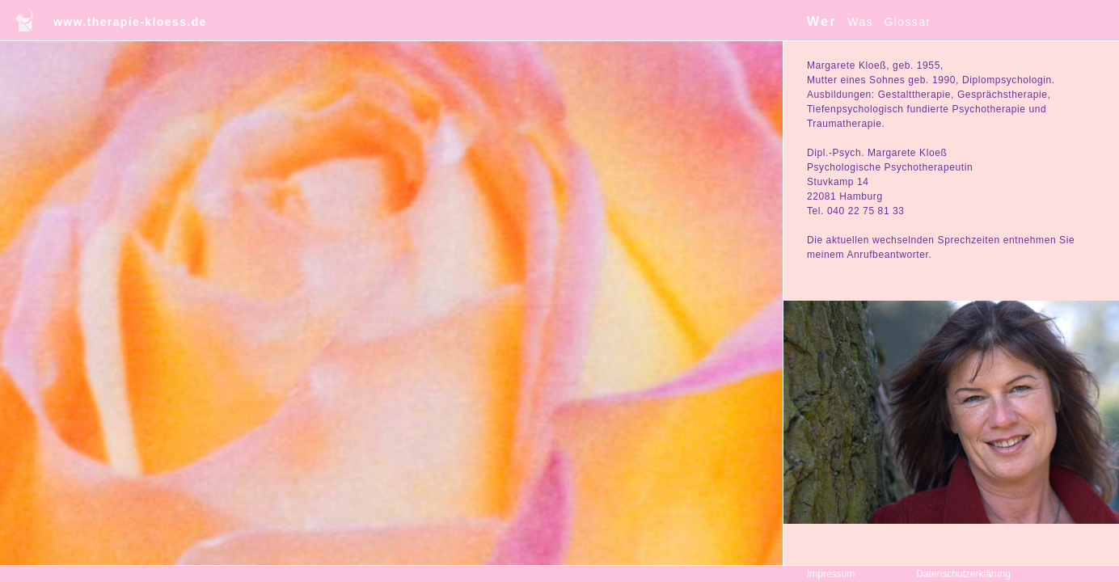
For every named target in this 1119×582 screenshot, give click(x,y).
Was (860, 21)
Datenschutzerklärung (963, 574)
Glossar (907, 21)
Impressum (831, 574)
